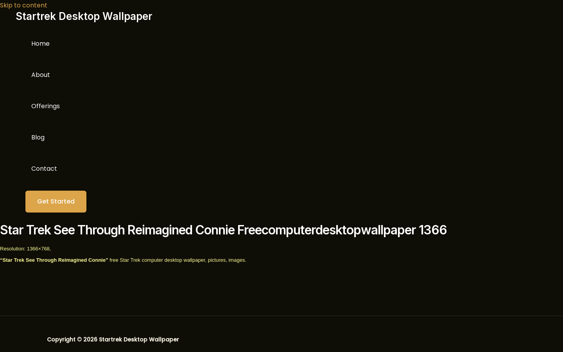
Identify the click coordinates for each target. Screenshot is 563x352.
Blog (38, 137)
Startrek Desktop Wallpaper (84, 16)
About (40, 74)
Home (40, 43)
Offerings (45, 106)
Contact (44, 168)
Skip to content (23, 5)
